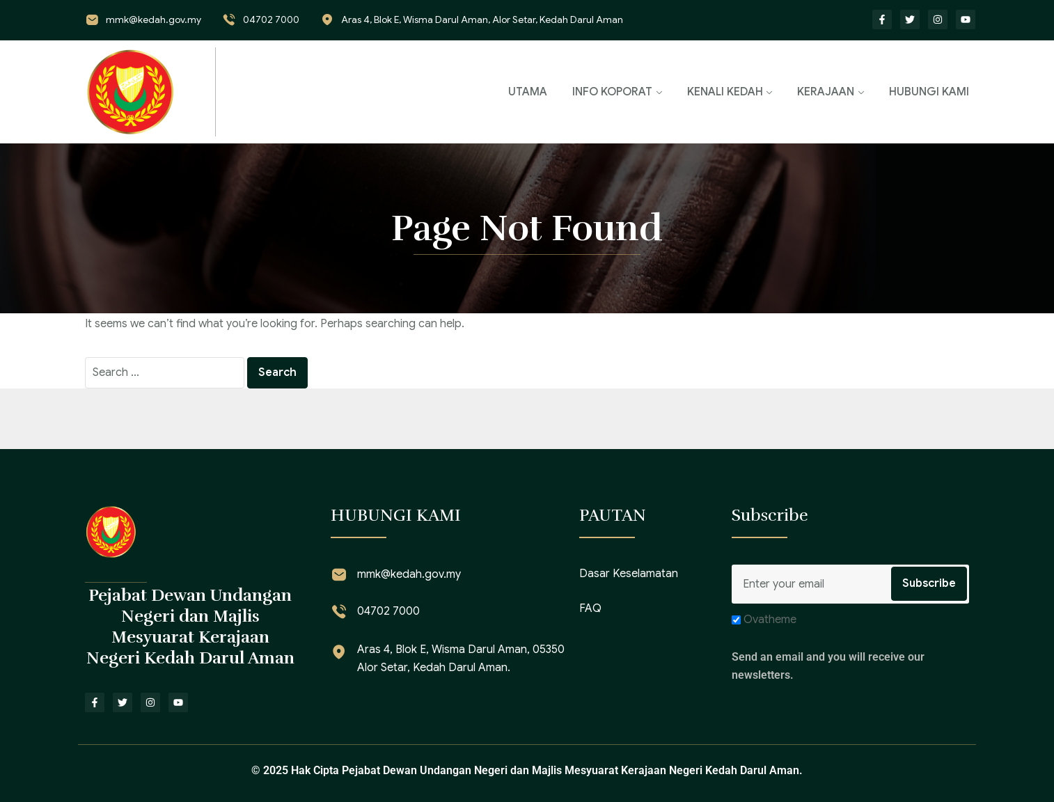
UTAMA (527, 92)
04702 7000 (271, 19)
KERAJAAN (825, 92)
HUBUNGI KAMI (929, 92)
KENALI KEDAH (725, 92)
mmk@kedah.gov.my (153, 19)
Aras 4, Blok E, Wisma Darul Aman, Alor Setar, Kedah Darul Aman (482, 19)
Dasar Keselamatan (628, 574)
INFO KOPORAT (612, 92)
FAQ (590, 608)
